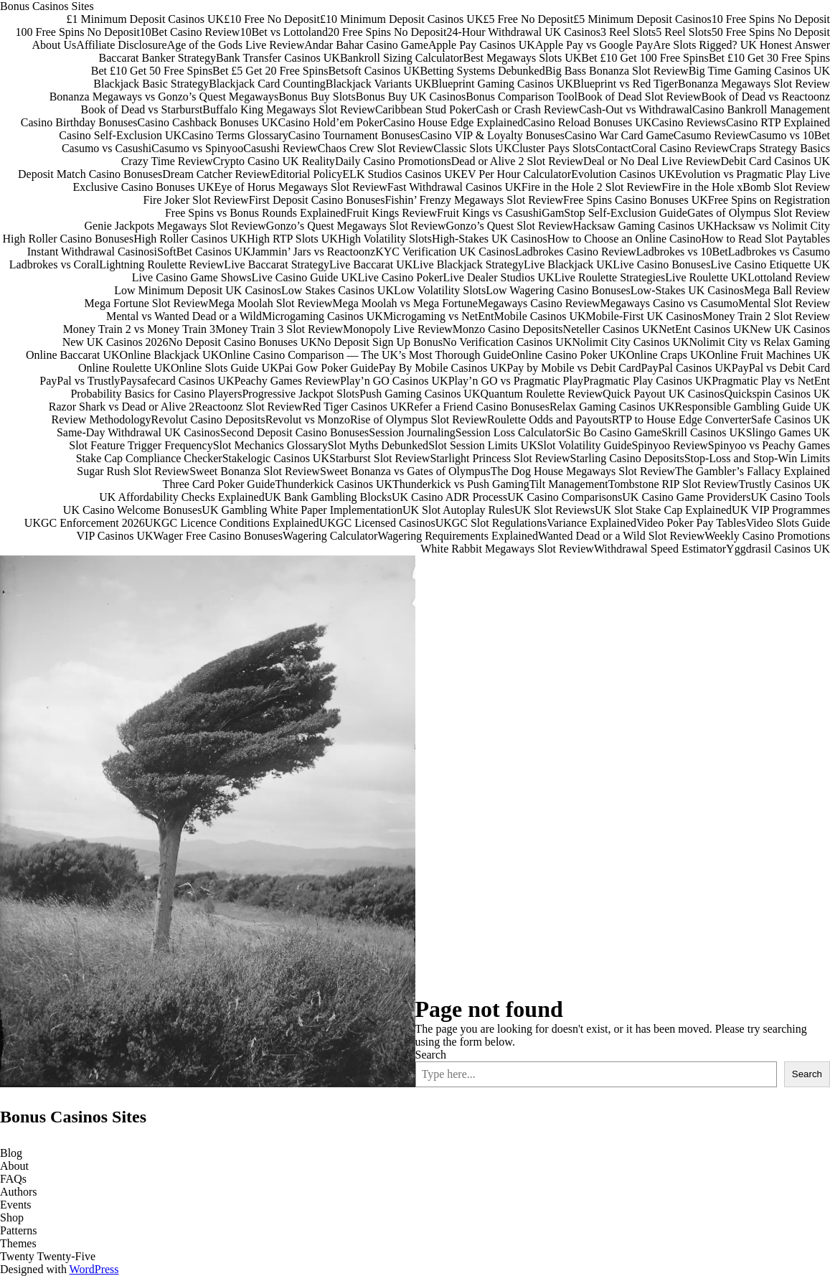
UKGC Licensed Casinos (377, 523)
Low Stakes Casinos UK (337, 290)
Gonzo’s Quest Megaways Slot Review (356, 226)
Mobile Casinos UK (540, 316)
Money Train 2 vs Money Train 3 (139, 329)
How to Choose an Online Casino (624, 239)
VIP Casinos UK (115, 536)
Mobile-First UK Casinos (644, 316)
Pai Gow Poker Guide (328, 368)
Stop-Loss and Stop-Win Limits (757, 458)
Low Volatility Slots (440, 290)
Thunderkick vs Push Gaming (460, 484)
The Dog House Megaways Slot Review (583, 471)
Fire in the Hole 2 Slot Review (592, 187)
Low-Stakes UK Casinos (687, 290)
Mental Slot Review (784, 303)
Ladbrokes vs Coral (54, 264)
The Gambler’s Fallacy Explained (752, 471)
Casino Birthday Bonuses (79, 122)
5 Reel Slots (683, 32)
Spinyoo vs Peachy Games (769, 445)
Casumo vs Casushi (106, 148)
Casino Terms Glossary (234, 135)
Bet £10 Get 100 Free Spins (644, 58)
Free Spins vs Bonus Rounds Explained (255, 213)
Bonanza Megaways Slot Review (754, 84)
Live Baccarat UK (370, 264)
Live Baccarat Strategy (276, 264)
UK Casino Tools (790, 497)
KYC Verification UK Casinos (445, 251)
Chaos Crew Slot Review (375, 148)
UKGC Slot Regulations (491, 523)
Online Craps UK (666, 355)
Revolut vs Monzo (307, 419)
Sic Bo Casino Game (614, 432)
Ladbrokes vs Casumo (779, 251)
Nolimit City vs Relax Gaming (759, 342)
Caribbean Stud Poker (425, 109)
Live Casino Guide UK (304, 277)
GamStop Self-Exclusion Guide (614, 213)
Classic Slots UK (472, 148)
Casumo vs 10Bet (789, 135)
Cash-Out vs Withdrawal (635, 109)
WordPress (94, 1269)
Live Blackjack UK (568, 264)
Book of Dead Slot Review (639, 96)
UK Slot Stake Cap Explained (663, 510)
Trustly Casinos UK (784, 484)
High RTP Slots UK (292, 239)
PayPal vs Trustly (79, 381)
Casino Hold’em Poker (331, 122)
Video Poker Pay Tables (691, 523)
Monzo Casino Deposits (508, 329)
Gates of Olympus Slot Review (758, 213)
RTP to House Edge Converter (681, 419)
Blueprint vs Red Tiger (625, 84)
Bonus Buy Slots (317, 96)
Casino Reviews (688, 122)
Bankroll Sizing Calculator (401, 58)
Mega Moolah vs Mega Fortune (405, 303)
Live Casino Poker (400, 277)
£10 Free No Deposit (272, 19)
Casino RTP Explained (778, 122)
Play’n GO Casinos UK (394, 381)
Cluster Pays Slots (553, 148)
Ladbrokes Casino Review (575, 251)
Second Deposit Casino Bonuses (294, 432)
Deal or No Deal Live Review (651, 161)
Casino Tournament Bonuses (354, 135)
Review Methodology (101, 419)
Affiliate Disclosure (121, 45)
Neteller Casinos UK (611, 329)
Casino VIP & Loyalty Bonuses (492, 135)
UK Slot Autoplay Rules (458, 510)
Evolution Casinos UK (623, 174)
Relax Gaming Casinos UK (612, 406)
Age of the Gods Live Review (236, 45)
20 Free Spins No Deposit (387, 32)
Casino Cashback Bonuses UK (208, 122)
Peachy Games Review (287, 381)
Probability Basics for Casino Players (156, 394)
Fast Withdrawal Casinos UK (454, 187)
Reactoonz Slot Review (248, 406)
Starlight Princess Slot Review (500, 458)
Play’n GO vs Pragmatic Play (515, 381)
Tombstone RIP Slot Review (673, 484)
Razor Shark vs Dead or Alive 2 (122, 406)
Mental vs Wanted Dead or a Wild (184, 316)
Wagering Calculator (330, 536)
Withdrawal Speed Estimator (660, 549)
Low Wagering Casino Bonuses (558, 290)
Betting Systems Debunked (482, 71)
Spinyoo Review (670, 445)
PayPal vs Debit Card (781, 368)
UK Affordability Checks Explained (181, 497)
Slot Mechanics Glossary (270, 445)
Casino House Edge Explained (453, 122)
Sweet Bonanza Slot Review (254, 471)
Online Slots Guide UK (224, 368)
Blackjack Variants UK (378, 84)
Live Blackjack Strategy (468, 264)
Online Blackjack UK (170, 355)
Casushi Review (280, 148)
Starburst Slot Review (379, 458)
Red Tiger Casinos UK (354, 406)
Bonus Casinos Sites (47, 6)
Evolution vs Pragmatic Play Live (752, 174)
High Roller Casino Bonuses (68, 239)
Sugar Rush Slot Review (133, 471)
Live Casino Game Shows (192, 277)
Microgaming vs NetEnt (438, 316)
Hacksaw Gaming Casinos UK (643, 226)
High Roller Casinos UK (190, 239)
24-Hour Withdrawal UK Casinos (523, 32)
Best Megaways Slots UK (522, 58)
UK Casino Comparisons (564, 497)
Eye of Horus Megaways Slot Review (300, 187)
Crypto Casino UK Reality (274, 161)
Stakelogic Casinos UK (275, 458)
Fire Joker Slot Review (196, 200)
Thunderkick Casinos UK (333, 484)
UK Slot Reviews (554, 510)
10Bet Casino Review (190, 32)
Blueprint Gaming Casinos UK (502, 84)
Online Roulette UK (124, 368)
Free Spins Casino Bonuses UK (635, 200)
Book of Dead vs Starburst (142, 109)
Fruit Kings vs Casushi (489, 213)
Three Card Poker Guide (219, 484)
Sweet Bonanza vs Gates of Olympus (405, 471)
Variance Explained (591, 523)
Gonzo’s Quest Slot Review (508, 226)
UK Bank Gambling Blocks (328, 497)
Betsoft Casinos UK (374, 71)
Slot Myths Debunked (378, 445)
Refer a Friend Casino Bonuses (478, 406)
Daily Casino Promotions (393, 161)
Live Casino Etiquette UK (770, 264)
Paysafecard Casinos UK (177, 381)
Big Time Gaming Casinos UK (759, 71)
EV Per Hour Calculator (516, 174)
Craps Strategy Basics (780, 148)
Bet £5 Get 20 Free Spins (270, 71)
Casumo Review (711, 135)
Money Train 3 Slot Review (279, 329)
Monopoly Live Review (398, 329)
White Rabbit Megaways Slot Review (507, 549)
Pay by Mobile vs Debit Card (573, 368)
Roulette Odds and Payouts (549, 419)
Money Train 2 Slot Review (766, 316)
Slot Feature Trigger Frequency (140, 445)
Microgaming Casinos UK (322, 316)
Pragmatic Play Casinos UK (647, 381)
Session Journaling (412, 432)
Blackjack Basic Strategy (151, 84)
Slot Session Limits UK (482, 445)
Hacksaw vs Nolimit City (772, 226)
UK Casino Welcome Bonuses (132, 510)
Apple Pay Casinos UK (481, 45)
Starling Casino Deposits (627, 458)
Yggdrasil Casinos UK (778, 549)
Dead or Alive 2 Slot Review (517, 161)
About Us (54, 45)
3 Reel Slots (628, 32)
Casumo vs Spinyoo (197, 148)
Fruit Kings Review (391, 213)
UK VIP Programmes (781, 510)
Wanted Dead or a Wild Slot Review (621, 536)
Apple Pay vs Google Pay (594, 45)
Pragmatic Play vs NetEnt (771, 381)
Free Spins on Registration (769, 200)
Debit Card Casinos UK (775, 161)
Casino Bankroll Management (761, 109)
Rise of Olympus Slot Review (418, 419)
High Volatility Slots (385, 239)
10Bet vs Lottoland (284, 32)
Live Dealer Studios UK (499, 277)
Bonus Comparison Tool (521, 96)
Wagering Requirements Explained (457, 536)
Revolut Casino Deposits (208, 419)
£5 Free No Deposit (528, 19)
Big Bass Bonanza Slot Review (617, 71)
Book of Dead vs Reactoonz (765, 96)
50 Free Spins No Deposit (771, 32)
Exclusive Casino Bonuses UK (143, 187)
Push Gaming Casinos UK (419, 394)
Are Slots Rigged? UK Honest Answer (741, 45)
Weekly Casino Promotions (767, 536)
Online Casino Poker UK (568, 355)
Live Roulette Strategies (610, 277)
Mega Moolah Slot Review (270, 303)
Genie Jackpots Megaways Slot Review (175, 226)
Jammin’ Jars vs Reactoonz (313, 251)
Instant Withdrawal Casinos (90, 251)
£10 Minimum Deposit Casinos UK (402, 19)
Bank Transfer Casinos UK (278, 58)
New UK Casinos (790, 329)
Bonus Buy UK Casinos (411, 96)
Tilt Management (568, 484)
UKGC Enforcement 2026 (84, 523)
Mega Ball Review (787, 290)
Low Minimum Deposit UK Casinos (197, 290)
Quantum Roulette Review (541, 394)
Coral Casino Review (680, 148)
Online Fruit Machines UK (768, 355)
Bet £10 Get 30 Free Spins (769, 58)
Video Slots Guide (788, 523)
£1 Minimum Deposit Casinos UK (146, 19)
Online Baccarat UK (73, 355)
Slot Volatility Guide (584, 445)
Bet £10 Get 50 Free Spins (151, 71)
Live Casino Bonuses (661, 264)
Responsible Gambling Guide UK (752, 406)
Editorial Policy (306, 174)
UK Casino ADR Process (449, 497)
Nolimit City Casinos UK (630, 342)
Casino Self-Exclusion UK (120, 135)
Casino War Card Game (619, 135)
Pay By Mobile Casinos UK (443, 368)
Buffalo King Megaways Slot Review (288, 109)
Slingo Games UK (788, 432)
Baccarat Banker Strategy (157, 58)
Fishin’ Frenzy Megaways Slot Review (474, 200)
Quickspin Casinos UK (777, 394)
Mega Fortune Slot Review (147, 303)
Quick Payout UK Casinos (663, 394)
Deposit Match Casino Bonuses (90, 174)
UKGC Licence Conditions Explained (232, 523)
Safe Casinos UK (790, 419)
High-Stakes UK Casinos (489, 239)
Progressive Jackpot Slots (300, 394)
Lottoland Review (789, 277)
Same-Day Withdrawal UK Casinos (138, 432)
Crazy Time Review (167, 161)
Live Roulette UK (706, 277)
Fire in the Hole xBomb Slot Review (745, 187)
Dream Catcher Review (216, 174)
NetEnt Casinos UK (704, 329)
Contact (613, 148)
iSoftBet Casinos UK (202, 251)
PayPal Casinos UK (686, 368)
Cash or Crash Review (527, 109)
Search (431, 1055)
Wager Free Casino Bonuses (217, 536)
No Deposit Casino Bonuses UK (243, 342)
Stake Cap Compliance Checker (149, 458)
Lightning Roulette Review (161, 264)
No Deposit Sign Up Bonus (380, 342)
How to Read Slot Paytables (765, 239)
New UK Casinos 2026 (115, 342)
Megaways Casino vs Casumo (669, 303)
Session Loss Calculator (511, 432)
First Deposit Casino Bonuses (317, 200)
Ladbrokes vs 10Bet (682, 251)
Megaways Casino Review (539, 303)
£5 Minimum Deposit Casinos (642, 19)
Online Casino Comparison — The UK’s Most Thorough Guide (365, 355)
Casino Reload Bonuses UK (587, 122)
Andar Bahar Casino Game (366, 45)
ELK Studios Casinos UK (401, 174)
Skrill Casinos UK (703, 432)
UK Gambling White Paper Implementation (302, 510)
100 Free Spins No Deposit (78, 32)
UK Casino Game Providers (686, 497)
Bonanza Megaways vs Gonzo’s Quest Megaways (163, 96)
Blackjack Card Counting (267, 84)
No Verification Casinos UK (507, 342)
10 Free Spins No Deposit (771, 19)
